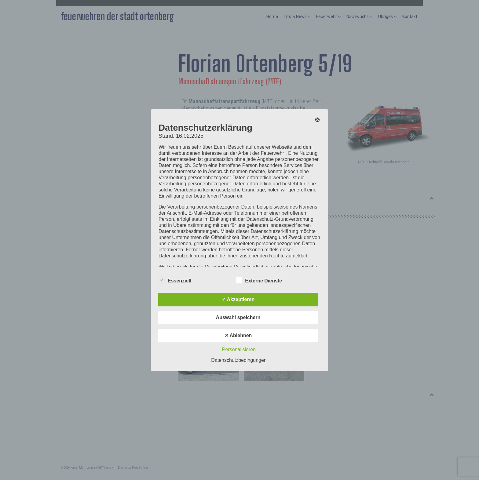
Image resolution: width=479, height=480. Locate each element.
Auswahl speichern (238, 317)
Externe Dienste (259, 279)
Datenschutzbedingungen (238, 360)
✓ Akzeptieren (238, 299)
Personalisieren (239, 349)
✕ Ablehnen (238, 335)
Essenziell (175, 279)
